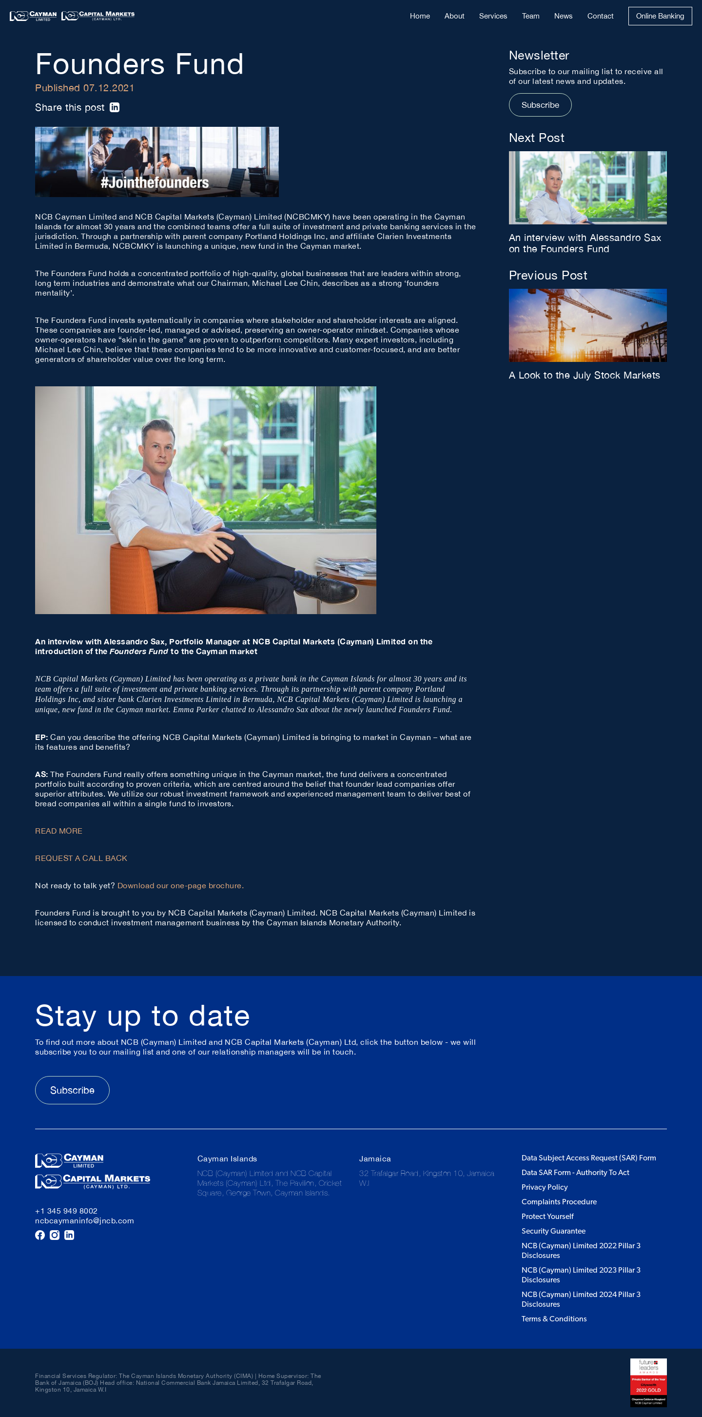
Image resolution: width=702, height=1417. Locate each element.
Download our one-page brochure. (180, 885)
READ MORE (59, 830)
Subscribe (540, 105)
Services (493, 16)
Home (420, 16)
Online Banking (660, 16)
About (455, 16)
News (563, 16)
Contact (600, 16)
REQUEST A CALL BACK (81, 858)
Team (531, 16)
